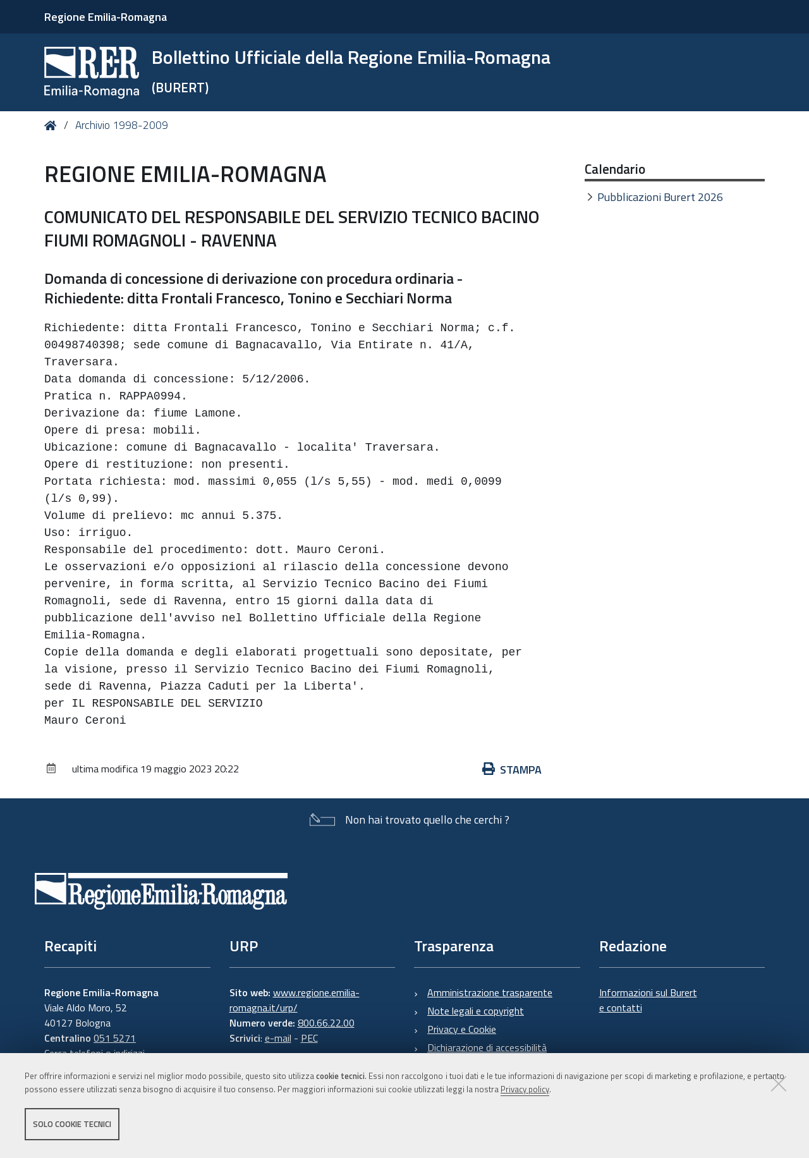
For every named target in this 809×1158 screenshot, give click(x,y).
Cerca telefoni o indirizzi (94, 1053)
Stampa (512, 769)
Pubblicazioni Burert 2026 (660, 196)
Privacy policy (525, 1090)
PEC (309, 1037)
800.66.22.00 (326, 1022)
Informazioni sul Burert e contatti (648, 1000)
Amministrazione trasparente (489, 992)
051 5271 (115, 1037)
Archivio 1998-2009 (121, 125)
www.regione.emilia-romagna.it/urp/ (294, 1000)
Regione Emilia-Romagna (105, 16)
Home (52, 125)
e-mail (278, 1037)
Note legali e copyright (475, 1010)
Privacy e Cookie (461, 1029)
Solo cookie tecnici (72, 1125)
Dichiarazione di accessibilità (487, 1047)
